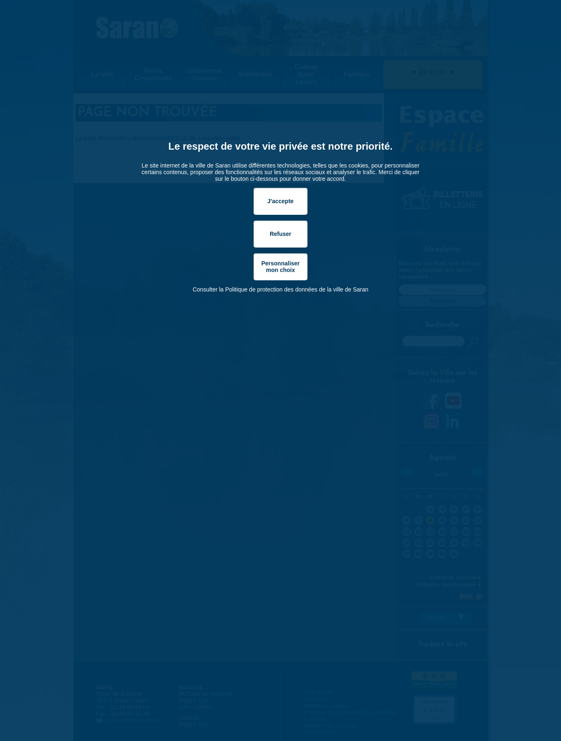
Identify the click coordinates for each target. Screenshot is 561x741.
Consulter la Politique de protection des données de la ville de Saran (280, 289)
